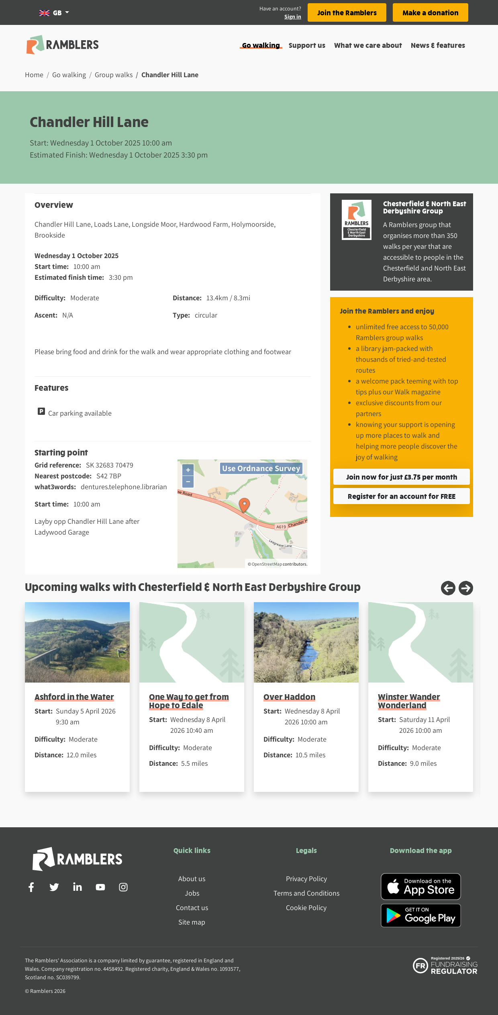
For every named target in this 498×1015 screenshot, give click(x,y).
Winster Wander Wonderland (409, 700)
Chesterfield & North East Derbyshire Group (424, 207)
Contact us (192, 907)
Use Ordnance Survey (261, 468)
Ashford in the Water (74, 696)
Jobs (192, 893)
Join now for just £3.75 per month (401, 476)
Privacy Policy (306, 878)
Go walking (261, 44)
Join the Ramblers (347, 12)
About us (191, 878)
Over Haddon (289, 696)
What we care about (368, 44)
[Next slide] (466, 588)
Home (34, 74)
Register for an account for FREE (401, 495)
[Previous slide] (448, 588)
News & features (438, 44)
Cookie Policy (306, 907)
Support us (307, 44)
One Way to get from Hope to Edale (189, 700)
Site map (191, 922)
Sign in (292, 16)
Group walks (114, 74)
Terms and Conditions (306, 893)
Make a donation (430, 12)
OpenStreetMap (267, 564)
